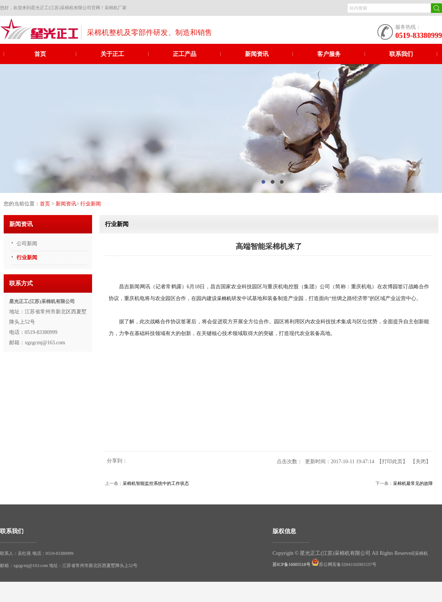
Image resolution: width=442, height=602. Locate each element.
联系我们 (401, 54)
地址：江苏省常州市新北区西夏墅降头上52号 (93, 565)
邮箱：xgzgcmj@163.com (24, 565)
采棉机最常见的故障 (413, 483)
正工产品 (184, 54)
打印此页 (392, 461)
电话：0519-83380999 (53, 553)
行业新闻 (90, 204)
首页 (40, 54)
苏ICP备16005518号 (292, 564)
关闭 (420, 461)
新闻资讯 (257, 54)
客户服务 (329, 54)
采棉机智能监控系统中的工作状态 (156, 483)
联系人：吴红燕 (15, 553)
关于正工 (112, 54)
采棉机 (224, 298)
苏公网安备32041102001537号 (344, 564)
